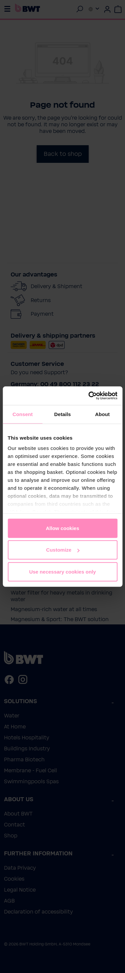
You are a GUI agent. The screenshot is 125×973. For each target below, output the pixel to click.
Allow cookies (62, 528)
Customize (62, 550)
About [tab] (102, 414)
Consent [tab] (22, 414)
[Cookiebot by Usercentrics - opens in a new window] (89, 395)
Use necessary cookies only (62, 571)
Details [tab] (62, 414)
